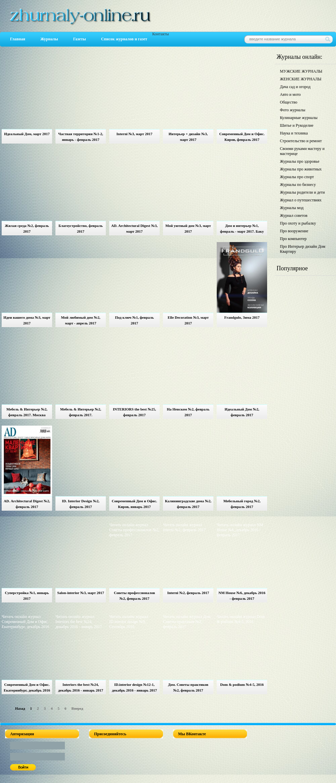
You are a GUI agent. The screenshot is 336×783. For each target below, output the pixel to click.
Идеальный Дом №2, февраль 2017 (241, 412)
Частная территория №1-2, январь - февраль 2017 (80, 137)
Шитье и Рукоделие (296, 125)
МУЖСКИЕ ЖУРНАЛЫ (301, 71)
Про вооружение (294, 231)
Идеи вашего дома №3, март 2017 (26, 320)
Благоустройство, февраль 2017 (80, 228)
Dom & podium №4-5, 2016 (241, 684)
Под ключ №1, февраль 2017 (134, 320)
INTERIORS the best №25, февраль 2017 (134, 412)
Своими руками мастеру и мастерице (302, 151)
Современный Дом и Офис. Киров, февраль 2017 (241, 137)
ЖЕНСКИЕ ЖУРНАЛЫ (300, 79)
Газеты (79, 39)
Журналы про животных (301, 169)
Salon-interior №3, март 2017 (80, 593)
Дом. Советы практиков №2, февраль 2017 (188, 687)
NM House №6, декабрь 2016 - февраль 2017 (241, 595)
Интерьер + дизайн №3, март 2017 (188, 137)
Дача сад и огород (295, 86)
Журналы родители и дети (302, 192)
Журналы (49, 39)
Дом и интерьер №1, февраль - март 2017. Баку (242, 228)
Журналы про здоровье (300, 161)
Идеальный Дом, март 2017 (27, 134)
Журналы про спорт (297, 176)
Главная (17, 39)
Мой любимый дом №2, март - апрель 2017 (80, 320)
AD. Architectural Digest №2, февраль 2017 (27, 504)
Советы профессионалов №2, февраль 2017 (134, 595)
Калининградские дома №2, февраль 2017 (188, 504)
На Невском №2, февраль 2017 (188, 412)
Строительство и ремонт (301, 141)
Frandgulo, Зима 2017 (242, 317)
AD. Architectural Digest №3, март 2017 (134, 228)
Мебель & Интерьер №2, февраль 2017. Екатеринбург (80, 413)
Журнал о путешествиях (301, 200)
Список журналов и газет (124, 39)
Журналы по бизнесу (298, 184)
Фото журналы (292, 110)
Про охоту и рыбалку (298, 223)
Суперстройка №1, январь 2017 (27, 595)
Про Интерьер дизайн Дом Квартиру (302, 249)
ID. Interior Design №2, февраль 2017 (80, 504)
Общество (288, 102)
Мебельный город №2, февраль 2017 (242, 504)
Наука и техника (294, 133)
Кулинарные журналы (299, 117)
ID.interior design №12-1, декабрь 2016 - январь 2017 (134, 687)
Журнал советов (293, 215)
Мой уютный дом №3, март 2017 (188, 228)
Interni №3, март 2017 (135, 134)
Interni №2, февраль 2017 (188, 593)
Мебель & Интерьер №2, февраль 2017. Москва (26, 412)
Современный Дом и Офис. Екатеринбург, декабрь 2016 (27, 687)
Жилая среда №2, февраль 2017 (27, 228)
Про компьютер (293, 238)
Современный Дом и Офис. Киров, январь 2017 (134, 504)
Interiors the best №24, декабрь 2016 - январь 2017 (80, 687)
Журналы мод (291, 207)
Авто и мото (290, 94)
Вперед (77, 708)
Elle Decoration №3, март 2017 (188, 320)
